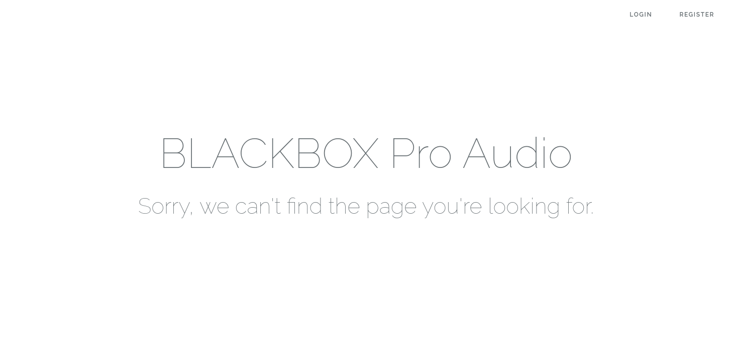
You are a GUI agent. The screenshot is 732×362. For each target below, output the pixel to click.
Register (696, 14)
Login (641, 14)
